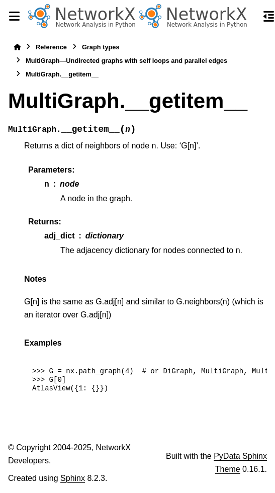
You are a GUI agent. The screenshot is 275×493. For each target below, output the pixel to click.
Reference (51, 47)
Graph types (101, 47)
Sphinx (72, 478)
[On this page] (269, 16)
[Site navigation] (14, 16)
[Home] (17, 47)
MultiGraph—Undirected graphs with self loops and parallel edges (126, 60)
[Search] (251, 17)
